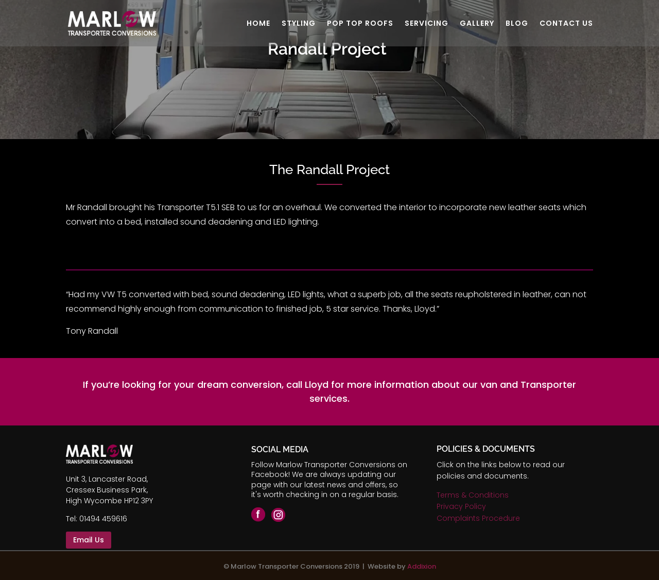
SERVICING (426, 24)
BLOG (517, 24)
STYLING (299, 24)
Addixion (421, 566)
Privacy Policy (461, 506)
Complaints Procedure (478, 518)
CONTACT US (566, 24)
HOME (258, 24)
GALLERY (477, 24)
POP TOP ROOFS (360, 24)
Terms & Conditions (473, 495)
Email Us (88, 540)
